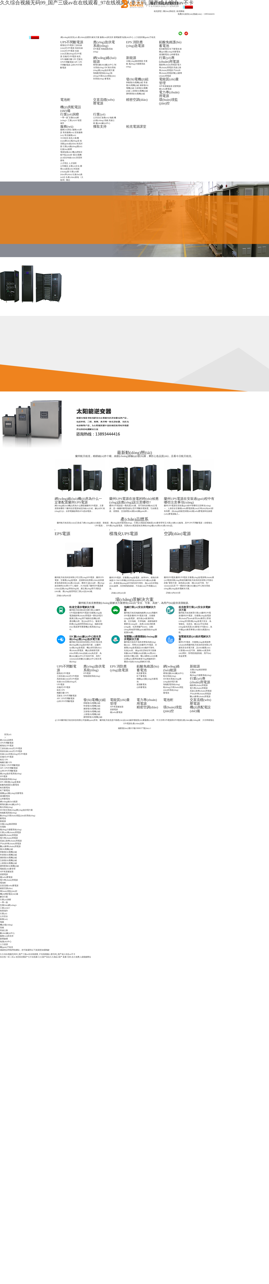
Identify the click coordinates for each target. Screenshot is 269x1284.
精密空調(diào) (137, 99)
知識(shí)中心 (128, 37)
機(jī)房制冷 (77, 152)
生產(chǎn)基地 (72, 177)
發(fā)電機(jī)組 (137, 79)
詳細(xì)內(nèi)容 (64, 596)
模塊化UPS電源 (67, 45)
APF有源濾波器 (165, 86)
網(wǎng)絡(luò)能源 (171, 668)
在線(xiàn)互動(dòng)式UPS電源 (71, 54)
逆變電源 (177, 86)
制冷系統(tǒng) (169, 676)
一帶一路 (64, 118)
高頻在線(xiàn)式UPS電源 (68, 679)
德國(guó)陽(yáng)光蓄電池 (11, 793)
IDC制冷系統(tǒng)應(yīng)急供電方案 (16, 810)
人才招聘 (72, 163)
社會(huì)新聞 (66, 149)
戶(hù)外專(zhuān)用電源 (200, 694)
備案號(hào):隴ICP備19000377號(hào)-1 (134, 728)
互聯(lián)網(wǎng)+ (8, 905)
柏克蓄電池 (164, 49)
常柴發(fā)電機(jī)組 (91, 706)
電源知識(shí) (66, 152)
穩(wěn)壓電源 (165, 89)
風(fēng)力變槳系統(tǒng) (200, 675)
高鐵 (106, 120)
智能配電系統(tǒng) (101, 73)
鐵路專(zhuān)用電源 (168, 65)
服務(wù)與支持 (106, 37)
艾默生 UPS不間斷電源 (66, 696)
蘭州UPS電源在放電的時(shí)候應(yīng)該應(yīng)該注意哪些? (134, 500)
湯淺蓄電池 (164, 54)
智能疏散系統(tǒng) (91, 676)
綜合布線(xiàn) (69, 158)
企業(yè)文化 (74, 166)
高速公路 (4, 930)
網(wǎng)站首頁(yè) (69, 37)
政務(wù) (105, 118)
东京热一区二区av (8, 957)
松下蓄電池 (174, 49)
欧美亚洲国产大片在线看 (27, 957)
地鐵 (111, 118)
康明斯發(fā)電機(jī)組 (135, 94)
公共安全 (97, 118)
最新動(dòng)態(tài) (134, 452)
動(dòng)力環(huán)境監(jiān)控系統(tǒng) (104, 76)
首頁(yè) (7, 734)
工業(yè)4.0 (72, 120)
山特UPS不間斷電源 (65, 701)
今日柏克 (64, 138)
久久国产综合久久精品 (48, 957)
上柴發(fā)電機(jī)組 (139, 91)
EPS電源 (96, 49)
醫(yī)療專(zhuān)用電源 (200, 696)
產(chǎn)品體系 (84, 37)
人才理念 (64, 163)
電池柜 (65, 99)
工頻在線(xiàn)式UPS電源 (68, 676)
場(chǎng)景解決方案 (134, 599)
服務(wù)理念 (66, 130)
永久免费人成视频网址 (81, 957)
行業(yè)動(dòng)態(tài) (72, 146)
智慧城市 (4, 911)
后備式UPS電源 (69, 56)
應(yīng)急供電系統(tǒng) (104, 44)
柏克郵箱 (180, 11)
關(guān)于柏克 (148, 37)
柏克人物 (72, 138)
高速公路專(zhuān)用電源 (201, 691)
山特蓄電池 (174, 54)
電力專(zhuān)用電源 (199, 688)
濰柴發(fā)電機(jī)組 (91, 709)
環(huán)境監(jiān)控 (168, 101)
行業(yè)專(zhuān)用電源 (169, 59)
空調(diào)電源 (177, 533)
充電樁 (193, 672)
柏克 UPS (61, 690)
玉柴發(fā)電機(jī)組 (91, 711)
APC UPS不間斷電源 (65, 698)
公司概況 (64, 166)
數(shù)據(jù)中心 (103, 123)
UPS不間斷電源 (71, 42)
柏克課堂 (158, 11)
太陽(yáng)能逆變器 (134, 61)
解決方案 (95, 37)
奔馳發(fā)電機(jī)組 (134, 82)
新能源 (131, 58)
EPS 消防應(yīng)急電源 (135, 44)
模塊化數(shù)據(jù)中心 (103, 65)
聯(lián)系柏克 (169, 11)
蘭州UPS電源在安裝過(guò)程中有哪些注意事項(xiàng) (189, 500)
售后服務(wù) (70, 135)
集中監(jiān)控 (66, 155)
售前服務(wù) (68, 132)
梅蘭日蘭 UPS (70, 59)
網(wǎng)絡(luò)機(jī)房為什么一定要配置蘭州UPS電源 (78, 500)
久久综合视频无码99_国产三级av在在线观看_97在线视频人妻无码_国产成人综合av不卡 (37, 954)
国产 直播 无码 (64, 957)
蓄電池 (107, 79)
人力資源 (138, 37)
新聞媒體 (118, 37)
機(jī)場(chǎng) (6, 925)
